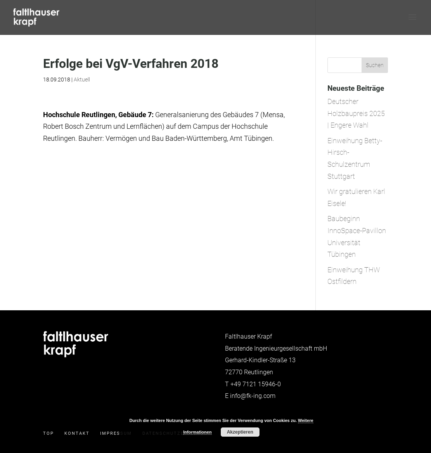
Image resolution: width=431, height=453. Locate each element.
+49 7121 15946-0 (255, 384)
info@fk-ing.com (252, 395)
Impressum (116, 433)
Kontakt (77, 433)
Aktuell (82, 79)
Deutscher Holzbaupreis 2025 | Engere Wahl (356, 113)
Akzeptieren (240, 432)
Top (48, 433)
